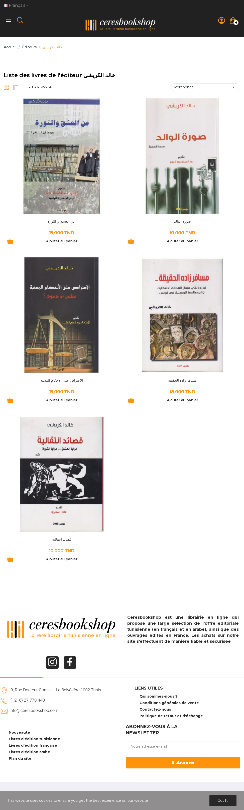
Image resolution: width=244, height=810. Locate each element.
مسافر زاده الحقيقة (182, 380)
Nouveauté (19, 732)
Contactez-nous (155, 709)
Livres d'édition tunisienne (34, 739)
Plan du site (20, 758)
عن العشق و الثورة (61, 221)
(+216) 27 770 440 (28, 700)
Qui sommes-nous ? (159, 696)
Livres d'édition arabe (29, 752)
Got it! (222, 800)
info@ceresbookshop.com (34, 710)
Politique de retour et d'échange (171, 716)
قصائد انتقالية (61, 539)
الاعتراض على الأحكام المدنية (61, 380)
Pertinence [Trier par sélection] (205, 87)
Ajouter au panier (61, 241)
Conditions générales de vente (169, 703)
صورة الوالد (182, 221)
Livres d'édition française (33, 745)
